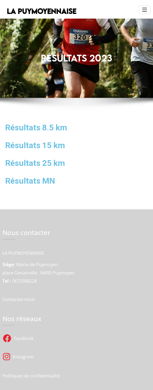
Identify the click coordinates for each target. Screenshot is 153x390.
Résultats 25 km (35, 163)
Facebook (18, 338)
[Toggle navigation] (145, 9)
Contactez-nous (18, 299)
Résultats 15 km (35, 145)
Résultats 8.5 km (36, 127)
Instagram (18, 357)
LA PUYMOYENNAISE (41, 11)
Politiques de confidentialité (31, 376)
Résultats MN (30, 181)
